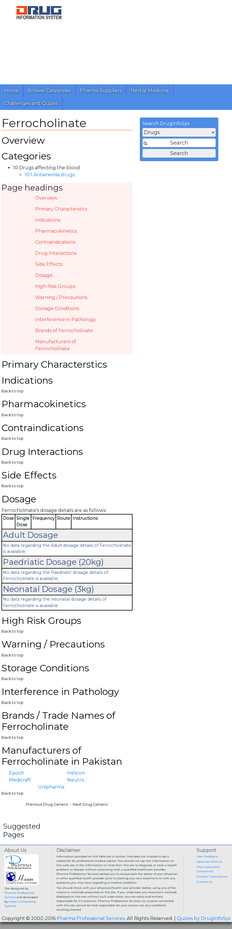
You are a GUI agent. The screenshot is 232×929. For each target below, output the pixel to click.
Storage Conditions (57, 308)
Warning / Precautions (61, 297)
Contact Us (204, 882)
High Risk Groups (55, 286)
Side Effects (49, 264)
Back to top (12, 391)
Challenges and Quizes (31, 103)
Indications (47, 220)
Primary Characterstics (61, 209)
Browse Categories (49, 90)
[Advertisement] (153, 40)
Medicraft (20, 780)
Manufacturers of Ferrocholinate (55, 345)
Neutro (75, 780)
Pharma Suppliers (101, 90)
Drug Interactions (55, 253)
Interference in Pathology (65, 319)
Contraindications (55, 242)
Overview (46, 198)
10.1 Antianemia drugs (50, 174)
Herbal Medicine (150, 90)
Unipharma (51, 787)
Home (11, 90)
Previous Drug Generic (47, 804)
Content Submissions (212, 876)
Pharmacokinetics (56, 231)
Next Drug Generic (90, 804)
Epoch (16, 773)
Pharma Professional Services (91, 918)
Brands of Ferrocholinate (64, 330)
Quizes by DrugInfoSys (203, 918)
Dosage (44, 275)
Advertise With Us (209, 862)
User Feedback (207, 856)
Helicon (76, 773)
